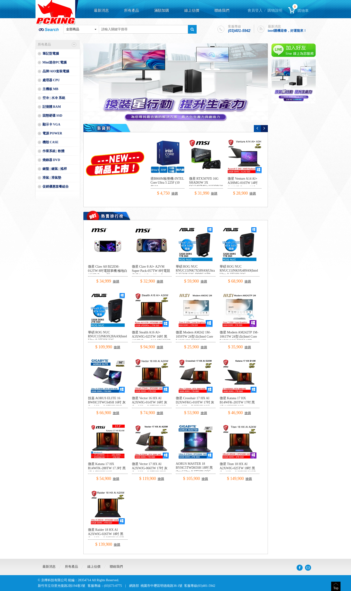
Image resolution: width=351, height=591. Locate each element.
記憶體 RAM (52, 106)
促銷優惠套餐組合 (56, 186)
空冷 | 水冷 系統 (54, 98)
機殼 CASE (51, 142)
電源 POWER (52, 133)
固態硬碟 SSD (52, 115)
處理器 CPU (51, 80)
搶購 (174, 193)
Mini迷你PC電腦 (55, 62)
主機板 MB (50, 89)
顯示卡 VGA (51, 124)
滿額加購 (161, 10)
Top (335, 588)
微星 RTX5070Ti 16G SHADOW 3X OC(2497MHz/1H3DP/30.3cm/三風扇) (209, 184)
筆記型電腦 (51, 53)
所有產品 (131, 10)
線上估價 (191, 10)
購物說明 (274, 10)
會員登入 (255, 10)
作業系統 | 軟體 (53, 151)
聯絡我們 (221, 10)
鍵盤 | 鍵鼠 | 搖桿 (55, 169)
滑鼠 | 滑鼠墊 (52, 177)
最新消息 (101, 10)
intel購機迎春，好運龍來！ (287, 30)
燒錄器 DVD (51, 160)
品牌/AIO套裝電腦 (56, 71)
